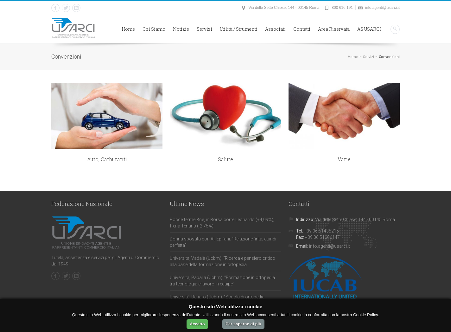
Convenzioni (389, 57)
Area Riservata (334, 29)
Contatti (301, 29)
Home (128, 29)
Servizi (204, 29)
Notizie (181, 29)
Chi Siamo (154, 29)
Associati (275, 29)
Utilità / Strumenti (238, 29)
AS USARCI (369, 29)
